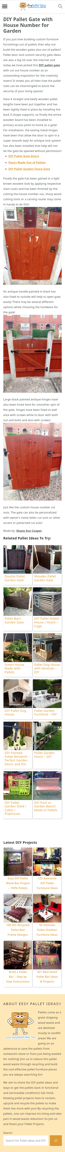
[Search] (56, 1140)
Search (7, 1133)
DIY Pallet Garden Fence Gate (29, 169)
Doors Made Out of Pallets (27, 162)
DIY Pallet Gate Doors (23, 156)
